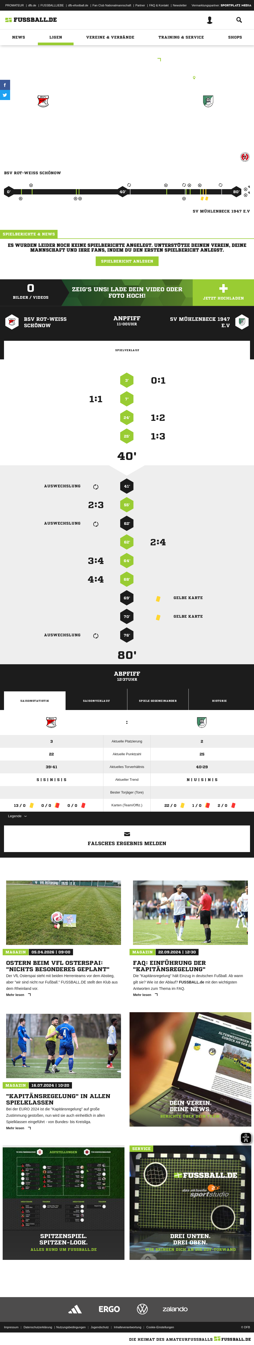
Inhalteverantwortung (127, 1327)
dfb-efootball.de (78, 5)
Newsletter (180, 5)
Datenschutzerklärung (37, 1327)
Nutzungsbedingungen (71, 1327)
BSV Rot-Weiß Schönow (43, 124)
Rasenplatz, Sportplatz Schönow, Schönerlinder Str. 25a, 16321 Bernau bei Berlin (127, 77)
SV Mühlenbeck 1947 (208, 120)
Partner (140, 5)
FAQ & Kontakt (159, 5)
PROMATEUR (14, 5)
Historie (219, 700)
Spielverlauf (127, 350)
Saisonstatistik (34, 700)
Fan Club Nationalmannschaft (111, 5)
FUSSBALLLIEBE (52, 5)
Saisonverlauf (96, 700)
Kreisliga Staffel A (127, 60)
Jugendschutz (100, 1327)
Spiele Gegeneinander (158, 700)
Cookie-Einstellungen (160, 1327)
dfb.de (32, 5)
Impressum (11, 1327)
